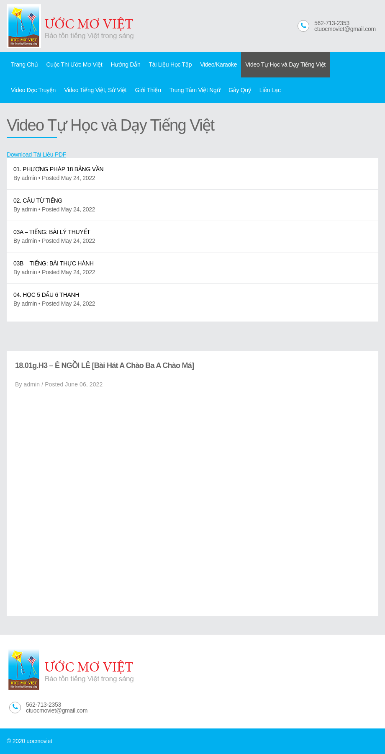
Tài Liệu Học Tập (170, 64)
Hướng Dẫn (125, 64)
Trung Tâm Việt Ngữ (195, 90)
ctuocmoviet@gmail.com (345, 29)
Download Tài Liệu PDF (36, 154)
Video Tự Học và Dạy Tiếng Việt (285, 64)
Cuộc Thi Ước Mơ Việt (74, 64)
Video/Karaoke (218, 64)
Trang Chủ (24, 64)
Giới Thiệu (148, 90)
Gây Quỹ (239, 90)
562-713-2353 (331, 23)
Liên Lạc (270, 90)
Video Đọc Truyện (33, 90)
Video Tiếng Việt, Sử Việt (95, 90)
